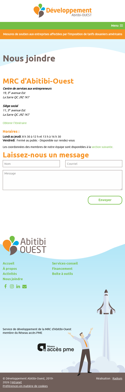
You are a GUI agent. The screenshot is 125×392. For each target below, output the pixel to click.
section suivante (102, 146)
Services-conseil (65, 263)
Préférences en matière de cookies (25, 386)
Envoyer (105, 200)
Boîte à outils (62, 274)
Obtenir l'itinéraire (15, 123)
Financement (62, 269)
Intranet (16, 382)
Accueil (8, 263)
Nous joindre (13, 279)
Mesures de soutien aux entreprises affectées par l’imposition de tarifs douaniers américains (62, 34)
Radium (117, 378)
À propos (10, 269)
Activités (10, 274)
